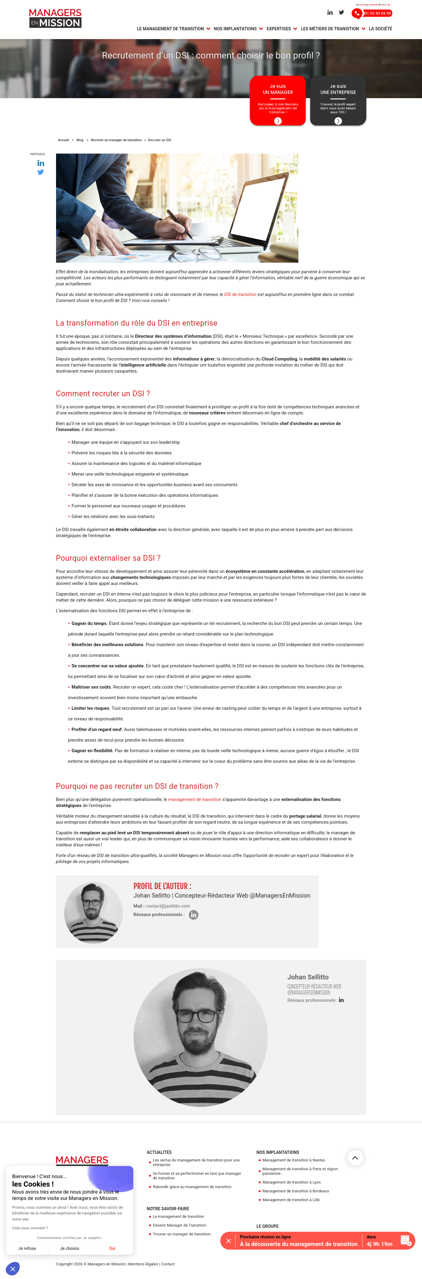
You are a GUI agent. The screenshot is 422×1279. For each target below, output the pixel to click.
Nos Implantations (235, 29)
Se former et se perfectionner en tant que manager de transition (197, 1179)
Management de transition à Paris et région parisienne (300, 1174)
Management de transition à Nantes (294, 1163)
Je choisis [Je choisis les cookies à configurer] (69, 1248)
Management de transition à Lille (291, 1203)
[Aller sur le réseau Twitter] (341, 13)
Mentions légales (143, 1267)
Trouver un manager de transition (182, 1237)
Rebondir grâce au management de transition (192, 1190)
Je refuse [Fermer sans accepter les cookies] (27, 1248)
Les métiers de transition (330, 29)
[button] (12, 1268)
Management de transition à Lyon (292, 1185)
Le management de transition (170, 29)
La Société (380, 29)
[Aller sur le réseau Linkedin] (330, 13)
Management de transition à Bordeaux (296, 1194)
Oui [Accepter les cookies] (112, 1248)
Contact (167, 1267)
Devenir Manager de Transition (179, 1228)
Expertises (279, 29)
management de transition (194, 803)
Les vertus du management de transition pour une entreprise (196, 1165)
